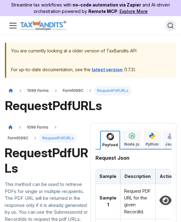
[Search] (170, 25)
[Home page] (11, 91)
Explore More (134, 11)
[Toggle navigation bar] (13, 25)
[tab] (110, 140)
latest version (107, 69)
